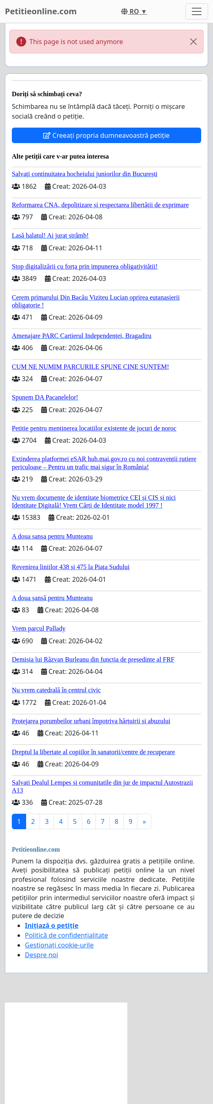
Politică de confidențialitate (66, 935)
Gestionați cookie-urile (59, 945)
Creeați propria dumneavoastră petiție (106, 135)
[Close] (193, 41)
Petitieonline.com (41, 11)
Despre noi (41, 954)
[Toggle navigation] (196, 11)
